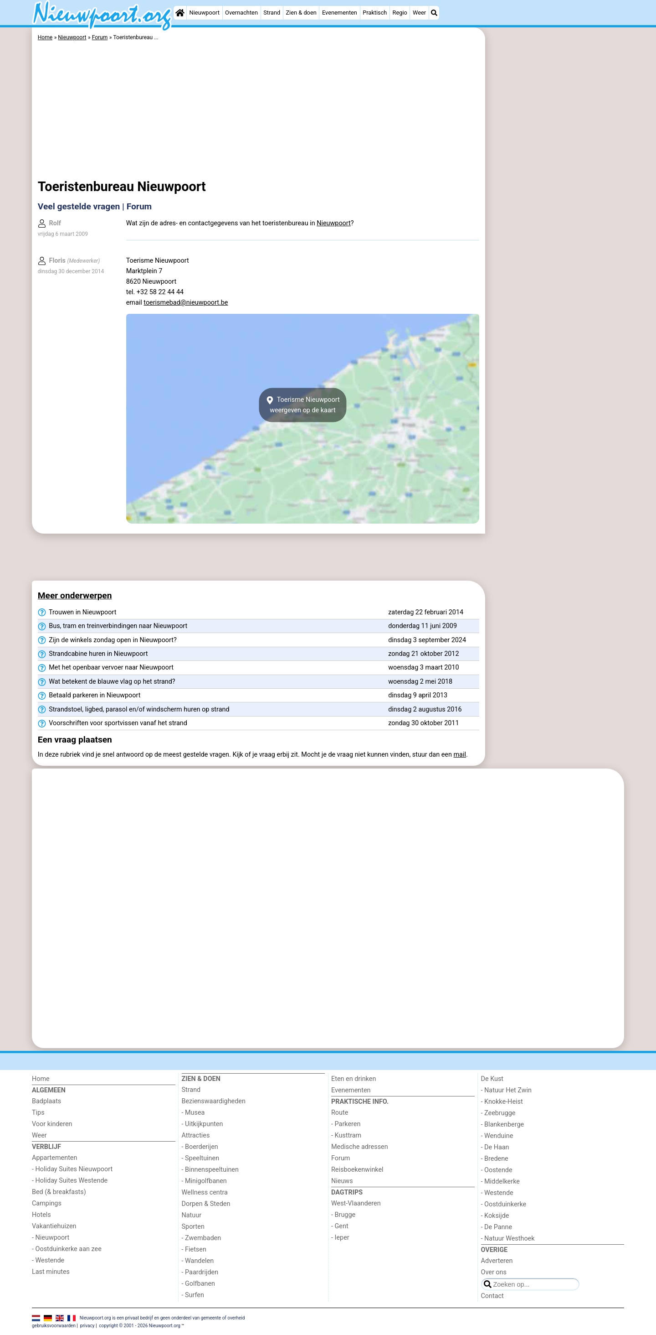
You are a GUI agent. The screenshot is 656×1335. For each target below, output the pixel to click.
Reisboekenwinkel (357, 1170)
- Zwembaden (201, 1238)
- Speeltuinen (201, 1158)
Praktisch (375, 12)
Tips (38, 1113)
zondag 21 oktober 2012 (423, 654)
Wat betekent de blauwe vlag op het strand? (106, 682)
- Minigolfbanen (204, 1181)
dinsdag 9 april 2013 (417, 695)
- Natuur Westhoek (508, 1238)
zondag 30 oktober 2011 (423, 723)
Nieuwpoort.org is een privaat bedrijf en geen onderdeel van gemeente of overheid (162, 1317)
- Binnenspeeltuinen (210, 1170)
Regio (400, 12)
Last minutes (51, 1272)
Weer (419, 12)
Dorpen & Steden (206, 1204)
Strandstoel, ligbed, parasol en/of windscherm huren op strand (134, 710)
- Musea (193, 1113)
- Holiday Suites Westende (70, 1180)
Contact (492, 1296)
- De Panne (496, 1227)
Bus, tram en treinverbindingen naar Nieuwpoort (113, 626)
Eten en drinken (353, 1079)
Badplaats (46, 1101)
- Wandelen (198, 1261)
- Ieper (340, 1237)
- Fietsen (194, 1249)
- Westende (48, 1260)
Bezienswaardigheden (214, 1101)
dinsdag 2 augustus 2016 (424, 709)
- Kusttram (346, 1135)
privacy (87, 1325)
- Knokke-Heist (502, 1102)
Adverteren (497, 1261)
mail (460, 754)
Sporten (193, 1227)
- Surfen (193, 1295)
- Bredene (494, 1159)
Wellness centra (205, 1192)
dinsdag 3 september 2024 (427, 640)
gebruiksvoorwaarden (54, 1325)
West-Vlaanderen (356, 1203)
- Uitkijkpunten (202, 1124)
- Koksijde (495, 1216)
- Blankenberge (502, 1124)
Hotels (41, 1215)
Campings (47, 1203)
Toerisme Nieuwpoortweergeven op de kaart (302, 405)
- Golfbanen (198, 1284)
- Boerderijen (200, 1147)
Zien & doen (301, 12)
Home (41, 1079)
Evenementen (339, 12)
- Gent (339, 1226)
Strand (271, 12)
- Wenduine (497, 1136)
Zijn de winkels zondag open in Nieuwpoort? (107, 640)
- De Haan (495, 1147)
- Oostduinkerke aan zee (67, 1249)
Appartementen (54, 1158)
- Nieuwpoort (50, 1237)
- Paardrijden (200, 1272)
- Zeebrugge (498, 1113)
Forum (340, 1158)
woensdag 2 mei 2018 (420, 682)
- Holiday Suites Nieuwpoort (72, 1169)
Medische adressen (359, 1147)
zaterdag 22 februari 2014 (425, 612)
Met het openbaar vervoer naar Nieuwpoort (106, 668)
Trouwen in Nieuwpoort (77, 612)
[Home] (180, 13)
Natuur (192, 1215)
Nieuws (342, 1181)
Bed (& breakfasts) (59, 1192)
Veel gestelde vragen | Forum (95, 206)
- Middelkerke (500, 1181)
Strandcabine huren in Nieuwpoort (93, 654)
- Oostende (496, 1170)
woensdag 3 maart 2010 (423, 667)
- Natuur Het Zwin (506, 1090)
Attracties (196, 1135)
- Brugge (343, 1215)
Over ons (494, 1272)
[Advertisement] (555, 237)
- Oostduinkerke (504, 1204)
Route (339, 1113)
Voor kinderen (52, 1124)
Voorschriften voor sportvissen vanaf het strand (112, 723)
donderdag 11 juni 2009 (422, 626)
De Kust (492, 1079)
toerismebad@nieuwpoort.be (186, 302)
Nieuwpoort (205, 12)
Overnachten (241, 12)
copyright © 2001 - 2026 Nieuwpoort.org (139, 1325)
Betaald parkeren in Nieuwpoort (89, 695)
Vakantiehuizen (54, 1226)
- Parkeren (345, 1124)
